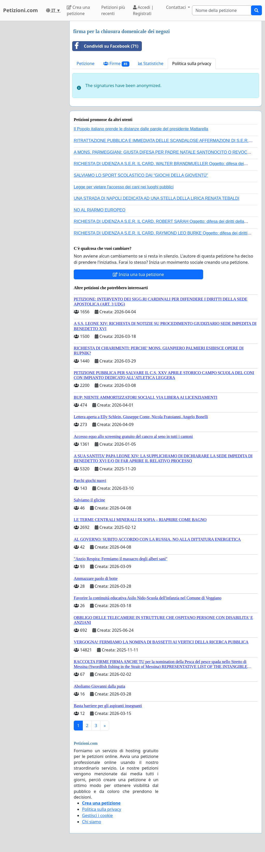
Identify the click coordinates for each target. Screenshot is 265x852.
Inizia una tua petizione (138, 274)
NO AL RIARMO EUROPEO (99, 210)
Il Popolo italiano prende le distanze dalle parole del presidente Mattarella (141, 129)
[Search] (221, 10)
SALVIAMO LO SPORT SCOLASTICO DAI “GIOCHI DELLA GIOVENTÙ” (141, 175)
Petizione (85, 63)
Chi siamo (91, 822)
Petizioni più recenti (113, 10)
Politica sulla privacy (191, 63)
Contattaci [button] (176, 7)
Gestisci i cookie (97, 815)
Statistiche (151, 63)
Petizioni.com (20, 10)
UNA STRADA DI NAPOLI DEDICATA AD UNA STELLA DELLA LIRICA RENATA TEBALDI (156, 198)
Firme (116, 64)
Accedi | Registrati (143, 10)
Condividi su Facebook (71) (105, 46)
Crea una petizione (78, 10)
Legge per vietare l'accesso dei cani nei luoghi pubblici (124, 187)
